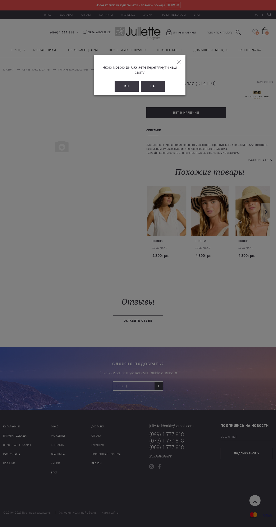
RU (125, 81)
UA (151, 81)
